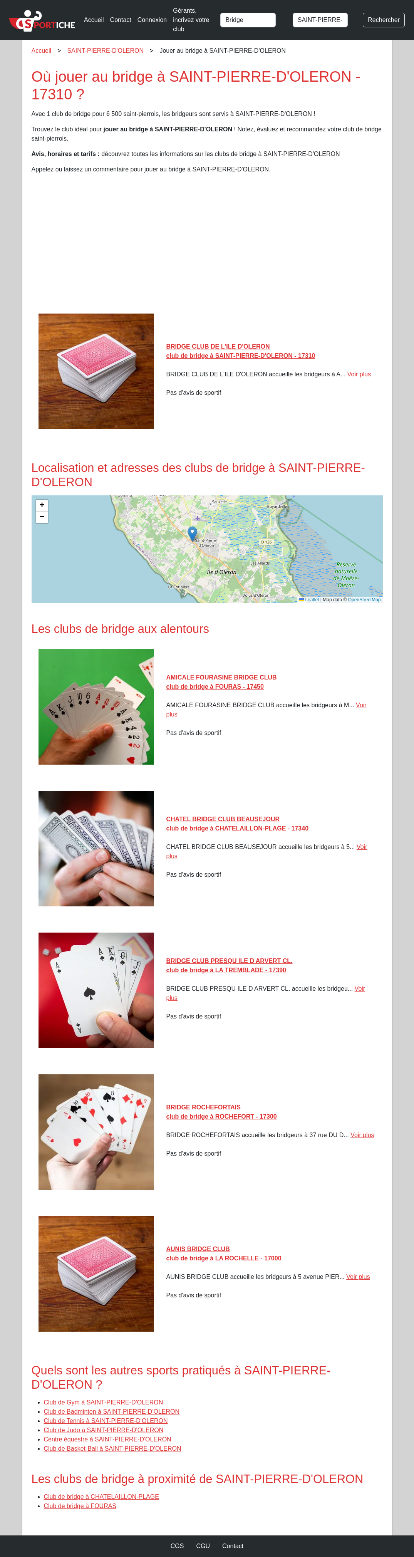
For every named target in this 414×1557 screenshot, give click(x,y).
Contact (120, 20)
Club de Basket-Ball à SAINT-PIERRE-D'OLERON (112, 1448)
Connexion (152, 20)
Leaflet (309, 599)
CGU (203, 1546)
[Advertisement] (207, 246)
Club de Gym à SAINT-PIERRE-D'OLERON (103, 1402)
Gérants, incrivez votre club (191, 19)
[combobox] (252, 20)
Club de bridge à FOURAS (80, 1506)
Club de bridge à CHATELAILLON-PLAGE (101, 1496)
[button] (192, 534)
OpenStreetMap (364, 599)
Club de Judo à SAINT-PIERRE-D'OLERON (104, 1430)
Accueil (94, 20)
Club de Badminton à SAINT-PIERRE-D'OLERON (112, 1411)
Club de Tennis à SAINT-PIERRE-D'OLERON (106, 1421)
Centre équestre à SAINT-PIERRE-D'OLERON (107, 1439)
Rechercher (384, 20)
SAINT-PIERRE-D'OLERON (105, 50)
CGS (177, 1546)
